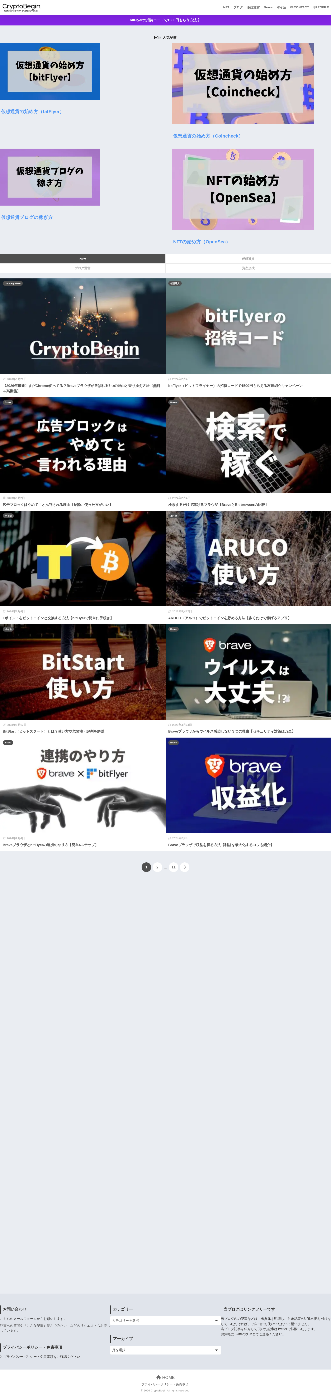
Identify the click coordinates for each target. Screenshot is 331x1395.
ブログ (238, 7)
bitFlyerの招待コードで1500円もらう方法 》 (165, 20)
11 (174, 867)
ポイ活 (281, 7)
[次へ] (184, 867)
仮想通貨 (253, 7)
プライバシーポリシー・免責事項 (28, 1356)
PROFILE (321, 7)
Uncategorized (13, 283)
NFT (226, 7)
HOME (165, 1377)
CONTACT (299, 7)
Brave (268, 7)
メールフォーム (25, 1318)
